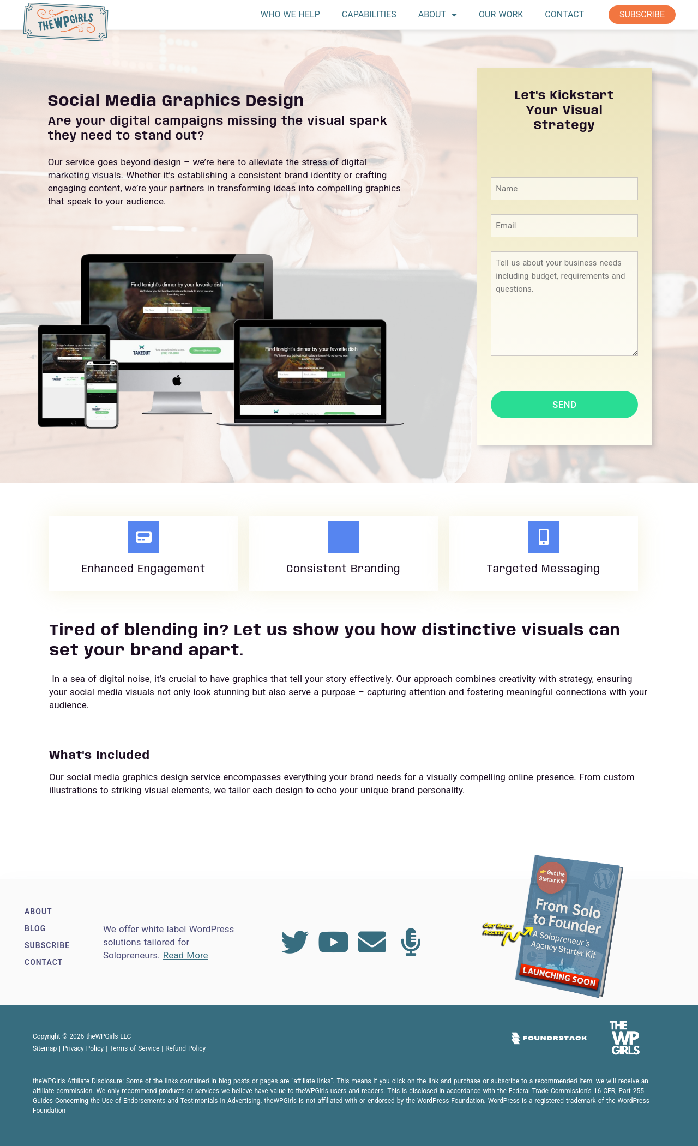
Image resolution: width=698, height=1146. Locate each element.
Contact (564, 14)
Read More (185, 955)
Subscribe (642, 14)
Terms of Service (135, 1048)
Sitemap (45, 1048)
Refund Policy (185, 1048)
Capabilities (369, 14)
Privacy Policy (83, 1048)
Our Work (501, 14)
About (437, 14)
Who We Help (290, 14)
